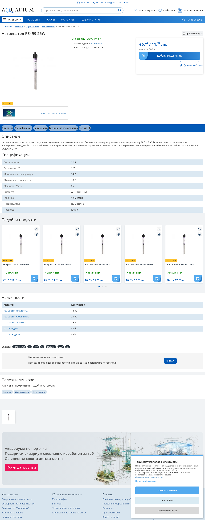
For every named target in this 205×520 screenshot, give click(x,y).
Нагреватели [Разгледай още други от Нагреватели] (39, 392)
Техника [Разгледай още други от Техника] (7, 392)
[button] (69, 128)
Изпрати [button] (170, 360)
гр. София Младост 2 (16, 310)
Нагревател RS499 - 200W (181, 264)
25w (61, 346)
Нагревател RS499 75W (98, 264)
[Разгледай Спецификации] (26, 128)
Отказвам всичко (167, 510)
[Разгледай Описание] (8, 128)
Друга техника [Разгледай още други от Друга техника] (22, 392)
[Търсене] (119, 10)
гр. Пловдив (11, 328)
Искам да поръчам (21, 467)
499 (36, 346)
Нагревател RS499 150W (139, 264)
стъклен (51, 346)
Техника (19, 26)
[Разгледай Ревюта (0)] (92, 128)
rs (29, 346)
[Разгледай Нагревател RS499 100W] (62, 244)
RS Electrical (96, 43)
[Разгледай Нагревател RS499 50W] (21, 244)
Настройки (167, 500)
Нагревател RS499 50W (16, 264)
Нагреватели (48, 26)
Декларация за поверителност (149, 477)
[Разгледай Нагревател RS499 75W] (102, 244)
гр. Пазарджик (12, 334)
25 (67, 346)
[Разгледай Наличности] (45, 128)
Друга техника (32, 26)
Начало (8, 26)
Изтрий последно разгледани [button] (188, 427)
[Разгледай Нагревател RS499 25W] (8, 417)
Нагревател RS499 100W (57, 264)
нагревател (19, 346)
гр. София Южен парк (16, 316)
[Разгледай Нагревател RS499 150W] (143, 244)
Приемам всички (167, 490)
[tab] (8, 128)
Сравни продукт (193, 33)
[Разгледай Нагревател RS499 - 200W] (184, 244)
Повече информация (145, 481)
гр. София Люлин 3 (15, 322)
